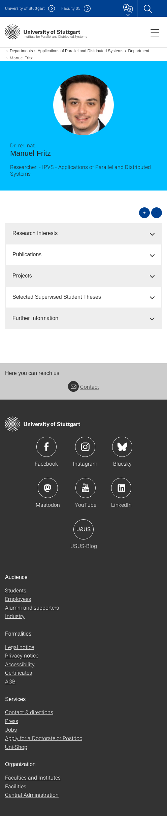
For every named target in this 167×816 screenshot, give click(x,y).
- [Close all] (156, 212)
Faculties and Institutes (33, 777)
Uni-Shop (16, 746)
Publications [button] (26, 254)
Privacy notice (21, 655)
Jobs (11, 729)
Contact (83, 386)
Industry (15, 615)
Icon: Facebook (46, 447)
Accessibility (20, 664)
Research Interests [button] (35, 233)
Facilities (15, 786)
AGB (10, 681)
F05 (70, 8)
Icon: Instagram (85, 447)
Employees (18, 598)
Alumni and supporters (32, 607)
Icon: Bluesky (122, 447)
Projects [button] (22, 276)
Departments (21, 51)
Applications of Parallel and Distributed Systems (81, 51)
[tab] (83, 233)
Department (138, 51)
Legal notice (19, 646)
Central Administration (32, 794)
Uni (25, 8)
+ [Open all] (144, 212)
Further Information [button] (35, 318)
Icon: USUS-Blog (83, 529)
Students (15, 590)
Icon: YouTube (85, 488)
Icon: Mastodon (48, 488)
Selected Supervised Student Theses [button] (56, 297)
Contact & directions (29, 712)
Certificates (18, 672)
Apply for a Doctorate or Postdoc (43, 737)
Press (11, 720)
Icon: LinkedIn (121, 488)
